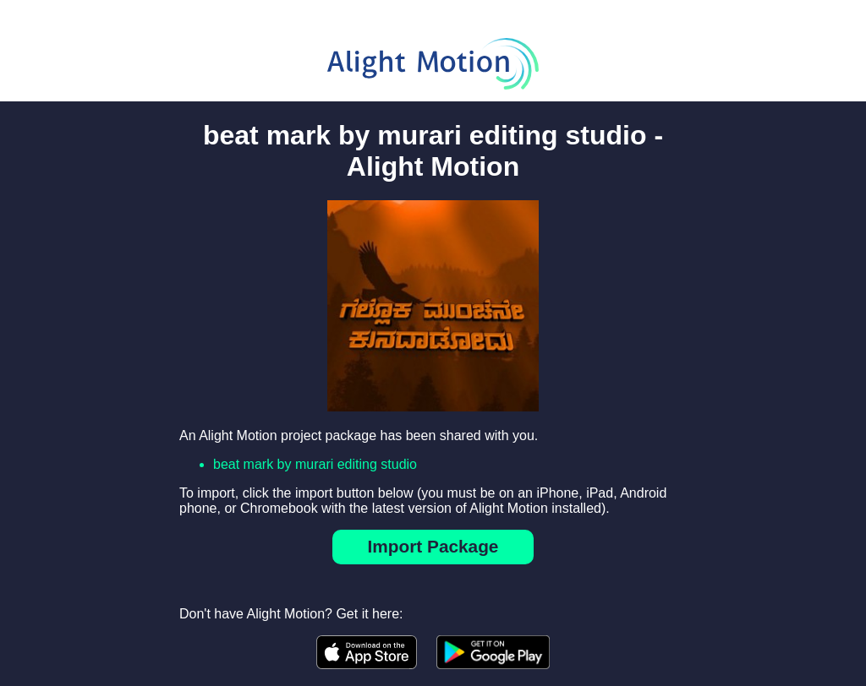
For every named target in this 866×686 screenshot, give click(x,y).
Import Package (433, 546)
